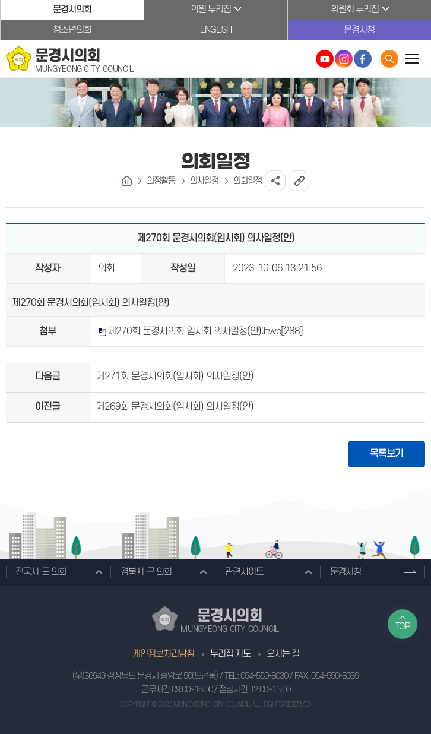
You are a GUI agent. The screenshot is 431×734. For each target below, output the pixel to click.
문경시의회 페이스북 (363, 59)
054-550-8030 (264, 676)
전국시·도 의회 (40, 572)
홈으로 (127, 181)
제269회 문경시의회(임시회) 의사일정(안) (174, 406)
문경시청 (359, 29)
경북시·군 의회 (146, 572)
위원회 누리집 (355, 9)
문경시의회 (72, 9)
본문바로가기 (0, 0)
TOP (402, 626)
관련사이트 (244, 572)
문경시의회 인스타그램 (344, 59)
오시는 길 (283, 653)
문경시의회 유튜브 (325, 59)
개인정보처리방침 (163, 653)
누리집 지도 (230, 653)
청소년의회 (72, 29)
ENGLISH (216, 29)
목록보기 (386, 453)
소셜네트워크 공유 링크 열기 (275, 180)
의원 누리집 (211, 9)
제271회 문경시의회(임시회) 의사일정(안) (174, 376)
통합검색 (389, 59)
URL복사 (299, 180)
